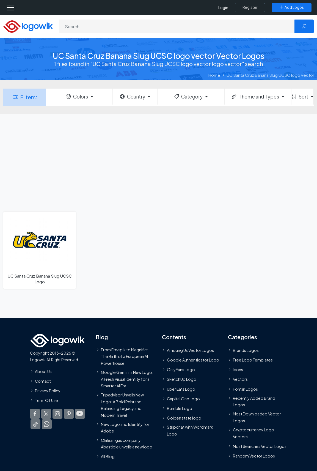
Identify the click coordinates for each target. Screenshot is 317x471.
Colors (76, 97)
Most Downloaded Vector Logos (257, 417)
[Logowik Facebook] (35, 414)
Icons (238, 369)
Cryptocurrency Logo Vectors (253, 433)
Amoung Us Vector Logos (190, 350)
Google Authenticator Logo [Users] (193, 359)
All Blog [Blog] (108, 456)
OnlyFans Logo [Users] (181, 369)
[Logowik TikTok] (35, 424)
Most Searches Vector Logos (259, 446)
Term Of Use (46, 400)
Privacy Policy (47, 390)
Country (132, 97)
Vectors (240, 379)
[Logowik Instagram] (57, 414)
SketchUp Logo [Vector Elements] (181, 379)
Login (223, 7)
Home (214, 75)
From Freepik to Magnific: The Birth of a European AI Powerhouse (124, 356)
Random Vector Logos (254, 455)
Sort (299, 97)
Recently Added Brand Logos (254, 401)
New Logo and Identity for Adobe (125, 427)
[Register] (250, 7)
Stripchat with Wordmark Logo (190, 430)
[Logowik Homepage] (28, 26)
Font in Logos (245, 389)
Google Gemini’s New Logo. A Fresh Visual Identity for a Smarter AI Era (127, 379)
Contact (43, 381)
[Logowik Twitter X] (46, 414)
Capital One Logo (183, 398)
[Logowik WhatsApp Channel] (47, 424)
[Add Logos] (292, 7)
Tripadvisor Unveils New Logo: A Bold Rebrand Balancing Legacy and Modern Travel (122, 404)
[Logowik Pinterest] (69, 414)
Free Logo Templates (253, 359)
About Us (43, 371)
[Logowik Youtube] (80, 414)
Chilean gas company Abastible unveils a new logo (126, 443)
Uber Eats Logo (181, 389)
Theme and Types (255, 97)
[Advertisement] (158, 162)
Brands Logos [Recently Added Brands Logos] (246, 350)
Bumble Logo (179, 408)
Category (188, 97)
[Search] (177, 26)
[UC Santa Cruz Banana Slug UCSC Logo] (39, 250)
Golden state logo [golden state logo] (184, 417)
